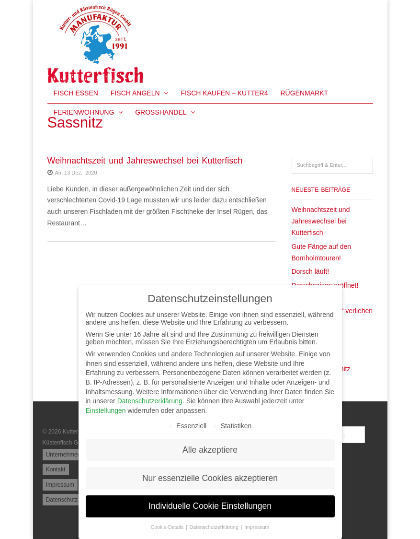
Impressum (60, 484)
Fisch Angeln (140, 93)
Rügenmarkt (304, 93)
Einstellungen (106, 410)
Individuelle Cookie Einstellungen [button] (210, 506)
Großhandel (165, 112)
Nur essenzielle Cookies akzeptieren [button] (210, 478)
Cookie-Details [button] (168, 527)
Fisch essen (76, 93)
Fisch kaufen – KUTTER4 (224, 93)
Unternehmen (63, 454)
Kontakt (56, 469)
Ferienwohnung (88, 112)
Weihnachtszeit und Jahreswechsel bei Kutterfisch (145, 160)
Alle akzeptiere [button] (210, 450)
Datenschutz (62, 499)
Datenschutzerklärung (149, 401)
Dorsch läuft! (310, 271)
